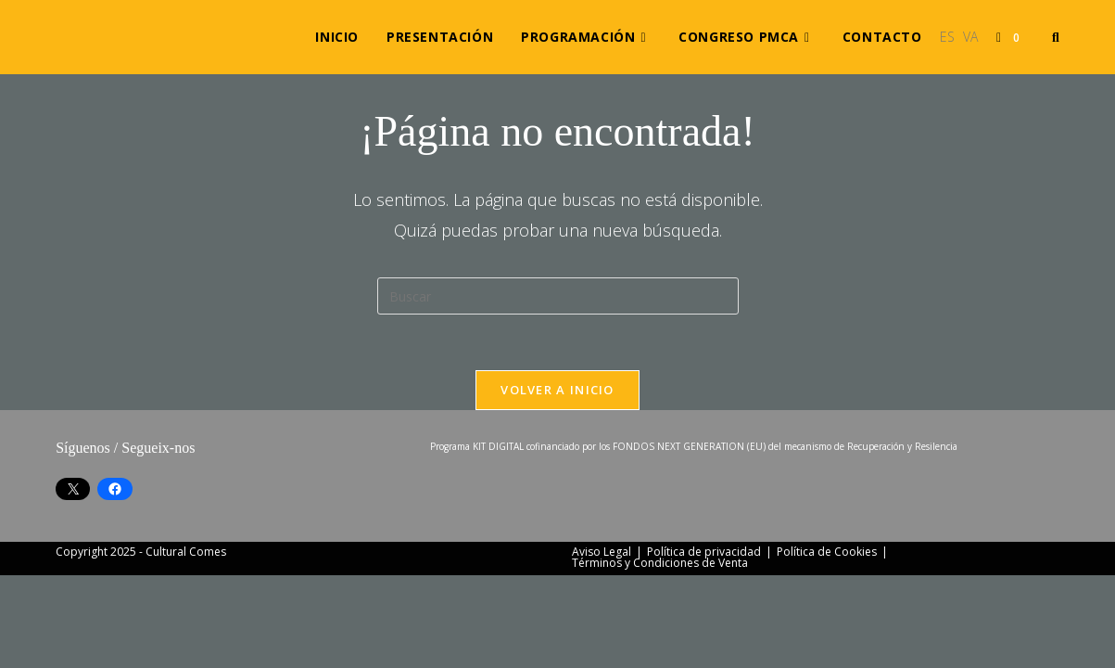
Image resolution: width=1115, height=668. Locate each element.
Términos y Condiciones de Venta (660, 655)
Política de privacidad (704, 644)
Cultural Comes (186, 644)
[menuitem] (947, 37)
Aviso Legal (601, 644)
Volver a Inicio (557, 389)
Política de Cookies (827, 644)
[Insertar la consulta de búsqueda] (558, 296)
